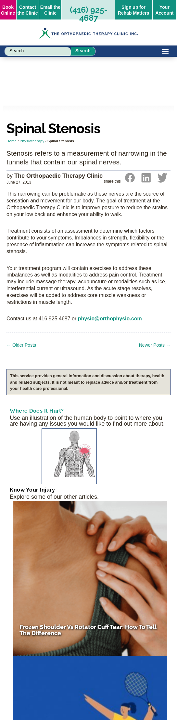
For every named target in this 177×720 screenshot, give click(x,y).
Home (11, 141)
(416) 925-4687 (88, 14)
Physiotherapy (32, 141)
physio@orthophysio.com (110, 318)
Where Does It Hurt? (37, 411)
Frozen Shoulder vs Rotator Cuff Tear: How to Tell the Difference (88, 630)
